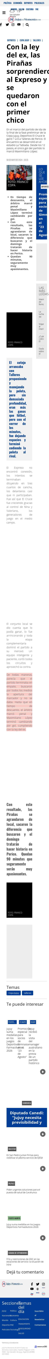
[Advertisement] (24, 951)
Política (7, 3)
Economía (17, 3)
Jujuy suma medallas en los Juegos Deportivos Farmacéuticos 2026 (23, 1225)
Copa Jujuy (13, 993)
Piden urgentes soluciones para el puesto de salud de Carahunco (23, 1191)
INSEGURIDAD (24, 1328)
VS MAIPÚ (23, 1022)
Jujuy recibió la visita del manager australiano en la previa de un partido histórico (35, 1046)
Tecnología (15, 1329)
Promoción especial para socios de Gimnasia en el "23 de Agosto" (24, 1043)
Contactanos (40, 1325)
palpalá (11, 1183)
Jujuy (4, 1311)
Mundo (5, 1320)
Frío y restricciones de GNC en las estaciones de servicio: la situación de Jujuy (25, 1262)
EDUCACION (23, 1319)
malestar (12, 1149)
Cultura (13, 1320)
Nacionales (7, 1315)
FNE (12, 1325)
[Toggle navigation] (4, 13)
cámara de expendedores (17, 1253)
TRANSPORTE (24, 1324)
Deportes (28, 3)
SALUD (21, 1333)
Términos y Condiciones (10, 1343)
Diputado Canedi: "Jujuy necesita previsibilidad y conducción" (27, 1120)
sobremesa (27, 1103)
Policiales (39, 3)
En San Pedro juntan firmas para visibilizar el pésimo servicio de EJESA (25, 1156)
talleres (27, 993)
